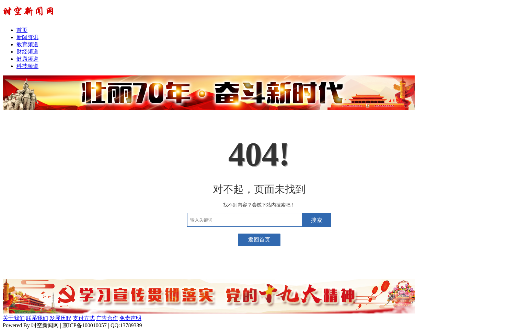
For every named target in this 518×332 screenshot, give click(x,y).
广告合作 (107, 318)
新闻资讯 (27, 37)
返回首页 (259, 239)
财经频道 (27, 52)
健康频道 (27, 59)
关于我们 (14, 318)
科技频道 (27, 66)
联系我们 (37, 318)
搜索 (316, 220)
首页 (21, 30)
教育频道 (27, 44)
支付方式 (84, 318)
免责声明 (130, 318)
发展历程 (60, 318)
